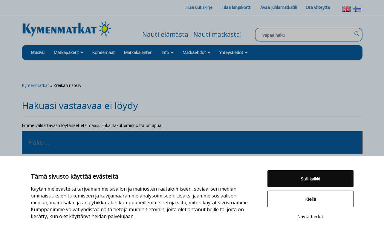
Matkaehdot (196, 52)
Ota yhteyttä (318, 7)
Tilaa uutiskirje (198, 7)
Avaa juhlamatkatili (278, 7)
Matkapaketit (68, 52)
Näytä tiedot (310, 216)
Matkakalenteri (138, 52)
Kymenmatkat (35, 85)
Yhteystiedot (233, 52)
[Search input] (307, 35)
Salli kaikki (310, 179)
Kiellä (310, 199)
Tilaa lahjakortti (236, 7)
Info (167, 52)
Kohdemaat (103, 52)
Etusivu (38, 52)
